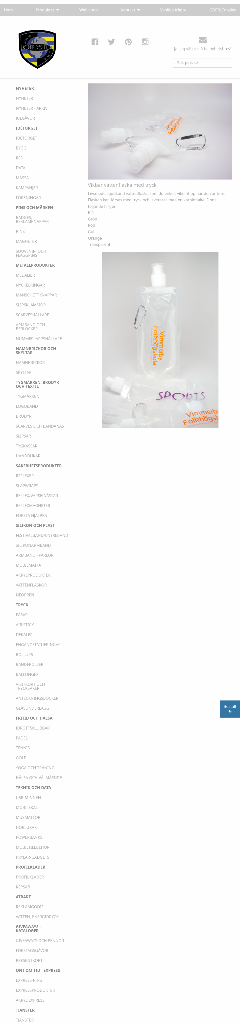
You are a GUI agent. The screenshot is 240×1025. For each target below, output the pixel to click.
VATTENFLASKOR (31, 585)
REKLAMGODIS (30, 907)
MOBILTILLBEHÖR (32, 847)
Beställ (230, 709)
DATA (20, 168)
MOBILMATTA (28, 565)
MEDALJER (25, 275)
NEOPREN (25, 595)
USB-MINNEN (28, 797)
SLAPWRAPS (27, 485)
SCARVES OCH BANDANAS (40, 426)
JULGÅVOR (25, 118)
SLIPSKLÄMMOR (31, 305)
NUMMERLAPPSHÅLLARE (39, 338)
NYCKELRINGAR (30, 285)
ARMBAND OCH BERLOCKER (30, 326)
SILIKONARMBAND (33, 545)
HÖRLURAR (26, 827)
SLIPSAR (23, 436)
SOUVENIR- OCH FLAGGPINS (31, 253)
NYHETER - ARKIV (32, 108)
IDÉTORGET (26, 138)
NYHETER (24, 98)
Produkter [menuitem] (45, 10)
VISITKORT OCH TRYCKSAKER (30, 686)
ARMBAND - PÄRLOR (34, 555)
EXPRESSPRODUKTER (35, 990)
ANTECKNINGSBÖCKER (37, 698)
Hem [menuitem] (8, 10)
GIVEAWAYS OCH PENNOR (40, 940)
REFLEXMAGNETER (33, 505)
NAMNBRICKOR (30, 362)
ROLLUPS (24, 654)
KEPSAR (23, 887)
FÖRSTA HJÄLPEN (31, 515)
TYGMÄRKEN (27, 396)
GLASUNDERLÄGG (32, 708)
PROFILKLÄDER (30, 877)
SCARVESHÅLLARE (32, 315)
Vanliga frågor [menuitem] (173, 10)
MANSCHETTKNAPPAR (36, 295)
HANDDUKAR (28, 456)
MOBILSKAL (27, 807)
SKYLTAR (24, 372)
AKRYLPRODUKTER (33, 575)
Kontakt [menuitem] (128, 10)
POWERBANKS (29, 837)
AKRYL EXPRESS (30, 1000)
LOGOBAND (27, 406)
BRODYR (23, 416)
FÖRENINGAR (28, 197)
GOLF (21, 758)
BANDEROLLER (29, 664)
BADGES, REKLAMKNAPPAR (32, 219)
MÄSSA (22, 178)
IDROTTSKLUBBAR (33, 728)
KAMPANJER (27, 187)
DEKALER (24, 634)
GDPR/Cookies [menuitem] (222, 10)
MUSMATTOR (28, 817)
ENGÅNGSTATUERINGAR (38, 644)
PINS (20, 231)
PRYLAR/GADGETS (32, 857)
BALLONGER (27, 674)
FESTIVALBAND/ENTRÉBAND (42, 535)
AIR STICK (25, 624)
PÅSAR (22, 615)
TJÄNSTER (25, 1020)
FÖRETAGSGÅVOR (32, 950)
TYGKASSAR (26, 446)
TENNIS (23, 748)
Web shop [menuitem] (88, 10)
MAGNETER (26, 241)
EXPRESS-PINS (29, 980)
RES (19, 158)
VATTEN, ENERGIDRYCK (37, 916)
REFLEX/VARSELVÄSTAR (37, 495)
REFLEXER (25, 475)
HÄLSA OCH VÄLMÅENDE (39, 777)
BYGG (21, 148)
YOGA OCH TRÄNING (35, 767)
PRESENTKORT (29, 960)
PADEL (22, 738)
